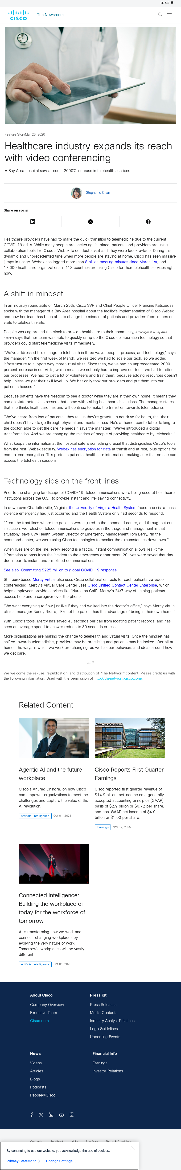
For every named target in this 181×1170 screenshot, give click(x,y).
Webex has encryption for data (84, 449)
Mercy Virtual (44, 580)
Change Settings (59, 1161)
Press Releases (103, 1005)
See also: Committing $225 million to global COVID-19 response (61, 570)
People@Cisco (42, 1095)
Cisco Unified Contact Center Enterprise (122, 585)
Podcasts (38, 1087)
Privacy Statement (21, 1161)
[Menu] (169, 15)
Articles (36, 1071)
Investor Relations (108, 1071)
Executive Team (43, 1013)
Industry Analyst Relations (112, 1021)
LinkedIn (32, 221)
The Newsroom (50, 15)
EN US (166, 3)
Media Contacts (103, 1013)
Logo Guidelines (104, 1029)
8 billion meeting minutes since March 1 (121, 262)
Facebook (148, 221)
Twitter (90, 221)
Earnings (100, 1063)
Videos (36, 1063)
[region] (69, 1156)
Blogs (35, 1079)
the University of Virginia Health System (102, 508)
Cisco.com (39, 1021)
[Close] (132, 1147)
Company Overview (47, 1005)
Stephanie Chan (98, 192)
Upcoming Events (105, 1037)
